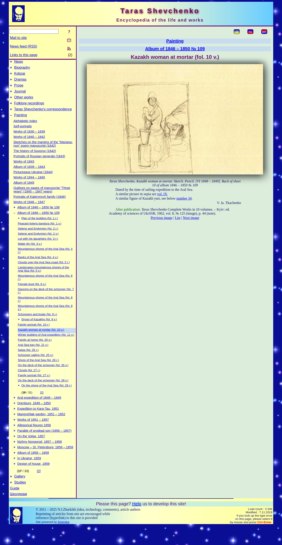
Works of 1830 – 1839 (29, 138)
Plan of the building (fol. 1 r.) (39, 226)
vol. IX (162, 194)
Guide (14, 507)
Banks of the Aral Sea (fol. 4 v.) (38, 265)
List (177, 218)
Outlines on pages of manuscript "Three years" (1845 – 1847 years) (41, 196)
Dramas (20, 82)
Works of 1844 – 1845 (29, 184)
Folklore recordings (29, 108)
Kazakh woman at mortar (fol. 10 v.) (41, 338)
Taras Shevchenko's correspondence (43, 115)
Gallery (19, 495)
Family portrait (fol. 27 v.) (34, 384)
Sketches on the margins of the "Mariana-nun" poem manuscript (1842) (43, 150)
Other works (23, 102)
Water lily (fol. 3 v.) (30, 252)
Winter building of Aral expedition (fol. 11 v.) (46, 343)
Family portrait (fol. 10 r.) (34, 333)
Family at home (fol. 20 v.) (35, 348)
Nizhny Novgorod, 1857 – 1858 (39, 457)
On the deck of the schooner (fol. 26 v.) (43, 374)
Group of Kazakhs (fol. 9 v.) (39, 328)
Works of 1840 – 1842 (29, 143)
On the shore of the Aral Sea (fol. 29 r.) (46, 394)
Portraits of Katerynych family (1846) (39, 203)
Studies (20, 501)
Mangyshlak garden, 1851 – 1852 (41, 426)
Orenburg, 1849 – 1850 (34, 413)
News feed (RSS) (23, 46)
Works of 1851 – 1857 (33, 432)
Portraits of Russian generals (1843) (39, 163)
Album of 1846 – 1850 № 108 (38, 214)
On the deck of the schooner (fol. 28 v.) (43, 389)
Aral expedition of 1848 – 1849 (39, 407)
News (18, 62)
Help (136, 523)
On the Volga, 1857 (31, 450)
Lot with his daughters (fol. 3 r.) (38, 247)
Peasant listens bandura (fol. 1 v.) (39, 232)
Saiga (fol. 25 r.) (28, 358)
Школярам (18, 513)
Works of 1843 (23, 168)
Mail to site (18, 38)
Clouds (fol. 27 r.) (29, 379)
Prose (18, 89)
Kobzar (19, 75)
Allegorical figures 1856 (34, 438)
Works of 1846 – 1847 (29, 208)
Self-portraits (22, 133)
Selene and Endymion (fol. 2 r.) (38, 237)
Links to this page (23, 55)
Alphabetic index (25, 127)
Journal (20, 95)
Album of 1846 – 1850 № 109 (38, 220)
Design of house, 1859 (33, 481)
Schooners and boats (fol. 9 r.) (37, 322)
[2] (41, 401)
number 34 (184, 198)
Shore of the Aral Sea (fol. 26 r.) (38, 369)
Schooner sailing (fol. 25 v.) (35, 363)
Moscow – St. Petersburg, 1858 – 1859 (45, 463)
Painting (20, 122)
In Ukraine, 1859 (29, 475)
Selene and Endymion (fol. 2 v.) (38, 242)
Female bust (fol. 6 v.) (32, 292)
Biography (22, 69)
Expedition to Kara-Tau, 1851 (38, 420)
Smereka (63, 541)
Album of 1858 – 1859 (33, 469)
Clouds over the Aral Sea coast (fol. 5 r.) (44, 270)
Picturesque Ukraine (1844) (33, 178)
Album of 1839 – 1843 (29, 173)
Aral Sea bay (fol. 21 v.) (33, 353)
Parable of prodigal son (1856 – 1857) (44, 444)
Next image (191, 218)
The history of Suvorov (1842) (34, 157)
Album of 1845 (23, 189)
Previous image (162, 218)
